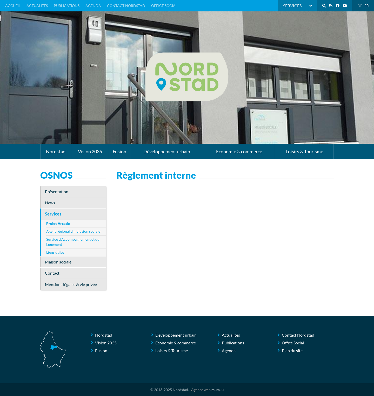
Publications (66, 5)
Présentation (56, 191)
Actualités (37, 5)
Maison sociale (58, 261)
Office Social (164, 5)
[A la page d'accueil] (187, 77)
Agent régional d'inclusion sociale (73, 231)
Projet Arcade (58, 223)
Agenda (93, 5)
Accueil (13, 5)
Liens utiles (55, 252)
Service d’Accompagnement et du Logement (72, 242)
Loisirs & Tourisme (304, 151)
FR (366, 5)
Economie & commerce (239, 151)
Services (53, 213)
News (50, 202)
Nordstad (55, 151)
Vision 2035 (90, 151)
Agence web (201, 389)
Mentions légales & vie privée (71, 284)
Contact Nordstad (126, 5)
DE (359, 5)
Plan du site (292, 350)
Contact (52, 272)
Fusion (119, 151)
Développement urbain (166, 151)
